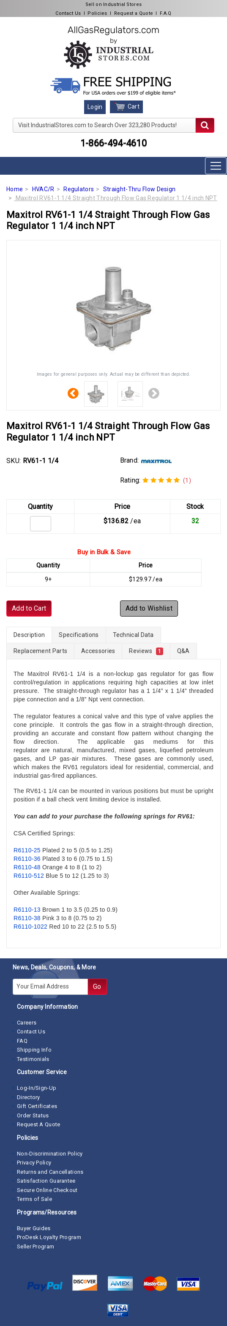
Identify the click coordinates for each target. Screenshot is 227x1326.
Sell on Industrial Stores (113, 4)
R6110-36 (27, 858)
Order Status (33, 1115)
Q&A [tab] (183, 651)
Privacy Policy (34, 1162)
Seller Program (35, 1246)
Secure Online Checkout (47, 1190)
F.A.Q (166, 13)
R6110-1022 (30, 926)
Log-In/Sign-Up (36, 1088)
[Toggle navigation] (216, 165)
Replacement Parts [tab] (40, 651)
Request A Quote (38, 1124)
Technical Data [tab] (133, 634)
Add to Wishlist (149, 608)
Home (14, 189)
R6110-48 (27, 867)
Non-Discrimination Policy (50, 1153)
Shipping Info (34, 1050)
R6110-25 (27, 850)
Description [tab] (29, 634)
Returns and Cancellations (50, 1172)
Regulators (78, 189)
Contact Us (68, 13)
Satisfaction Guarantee (46, 1181)
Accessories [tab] (98, 651)
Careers (26, 1022)
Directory (28, 1097)
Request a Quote (133, 13)
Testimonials (33, 1059)
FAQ (22, 1041)
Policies (97, 13)
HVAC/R (43, 189)
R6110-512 (29, 875)
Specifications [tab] (78, 634)
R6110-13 (27, 909)
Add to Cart (29, 608)
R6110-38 (27, 918)
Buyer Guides (34, 1228)
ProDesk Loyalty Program (49, 1237)
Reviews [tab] (146, 651)
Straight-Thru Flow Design (139, 189)
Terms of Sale (34, 1199)
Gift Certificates (37, 1106)
